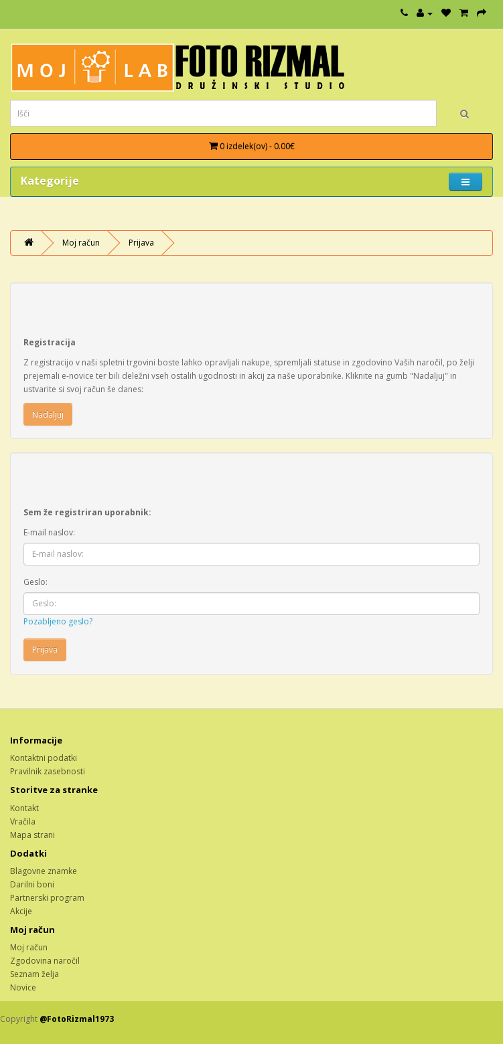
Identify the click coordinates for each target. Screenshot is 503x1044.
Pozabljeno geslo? (57, 621)
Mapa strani (32, 835)
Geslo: (35, 582)
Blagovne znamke (43, 871)
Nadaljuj (48, 414)
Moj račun (81, 242)
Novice (23, 987)
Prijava (141, 242)
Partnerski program (47, 897)
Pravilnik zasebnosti (47, 771)
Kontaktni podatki (43, 758)
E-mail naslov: (49, 532)
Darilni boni (32, 884)
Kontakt (24, 808)
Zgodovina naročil (45, 960)
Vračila (22, 821)
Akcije (21, 911)
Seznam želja (34, 974)
